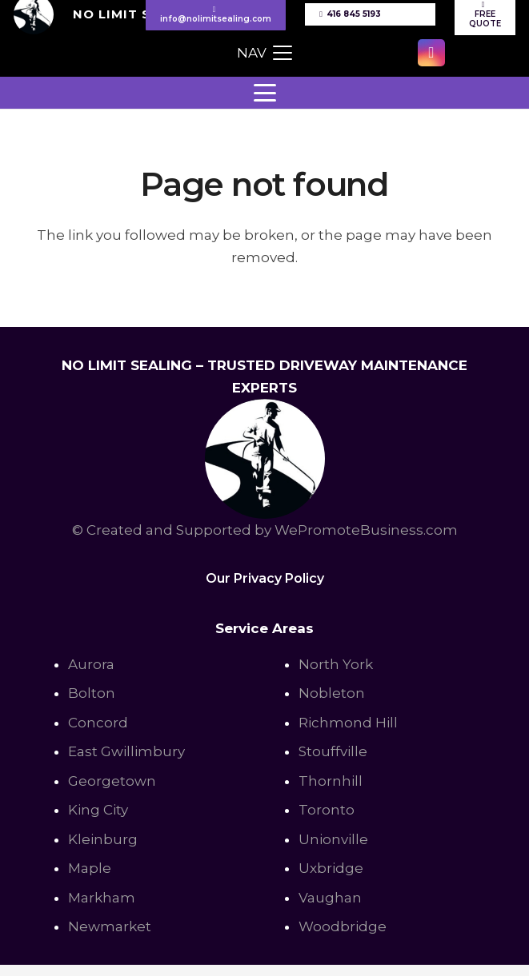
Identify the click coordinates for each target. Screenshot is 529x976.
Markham (101, 898)
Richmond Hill (348, 723)
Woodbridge (343, 926)
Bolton (91, 693)
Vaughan (330, 898)
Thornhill (331, 781)
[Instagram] (431, 52)
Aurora (91, 664)
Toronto (327, 810)
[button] (264, 53)
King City (98, 810)
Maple (89, 868)
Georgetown (112, 781)
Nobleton (332, 693)
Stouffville (333, 751)
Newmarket (109, 926)
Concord (98, 723)
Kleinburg (103, 839)
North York (336, 664)
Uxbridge (331, 868)
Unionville (333, 839)
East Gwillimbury (126, 751)
